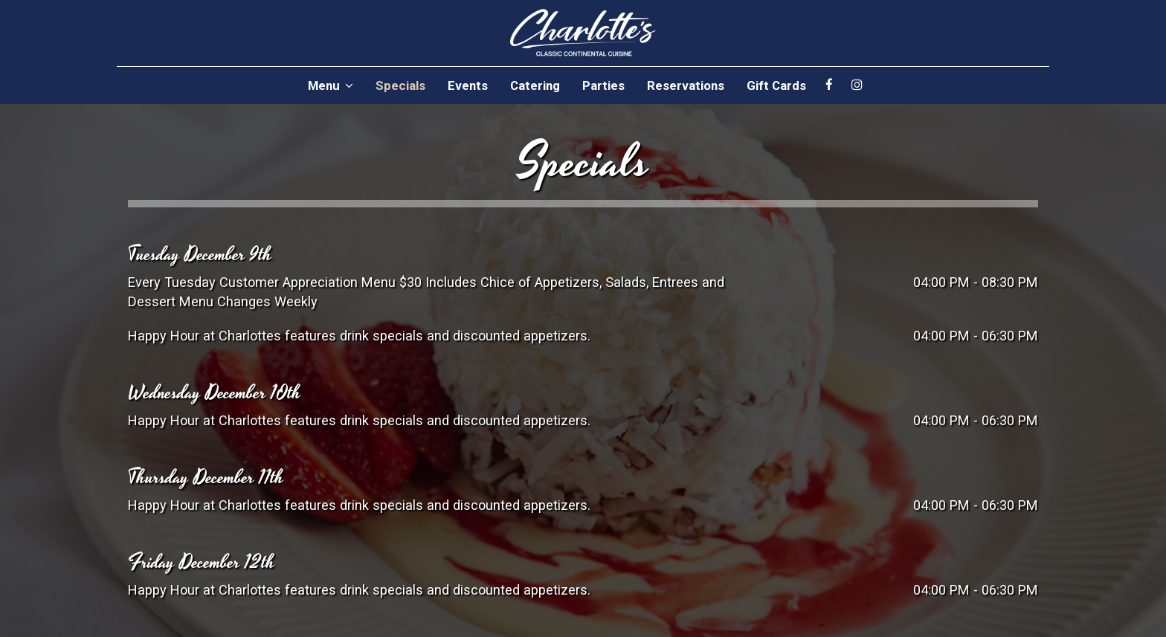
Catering (535, 85)
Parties (603, 85)
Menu (330, 85)
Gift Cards (776, 85)
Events (468, 85)
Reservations (685, 85)
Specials (400, 85)
